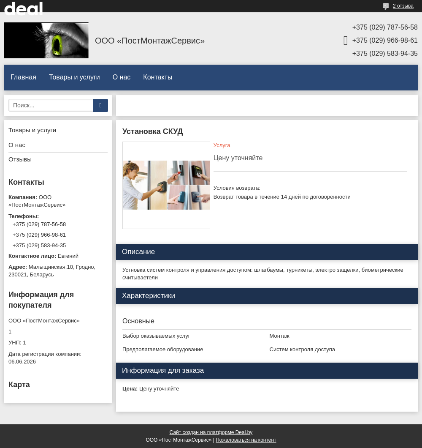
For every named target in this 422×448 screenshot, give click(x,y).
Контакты (157, 77)
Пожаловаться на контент (246, 440)
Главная (23, 77)
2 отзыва (403, 6)
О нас (122, 77)
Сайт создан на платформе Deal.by (211, 432)
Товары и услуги (74, 77)
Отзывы (20, 159)
